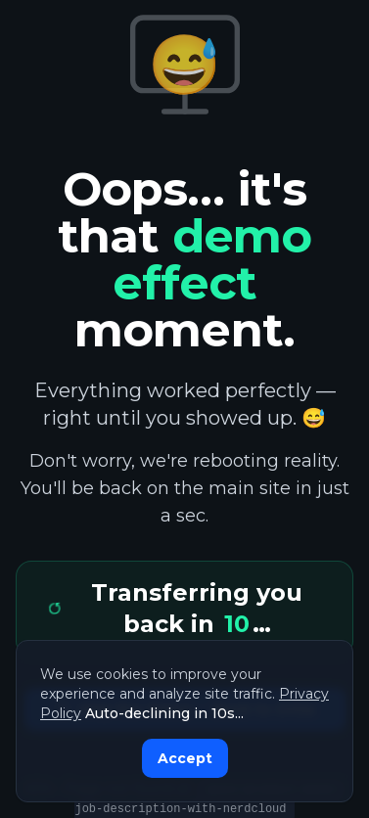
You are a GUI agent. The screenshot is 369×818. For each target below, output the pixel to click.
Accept (185, 758)
